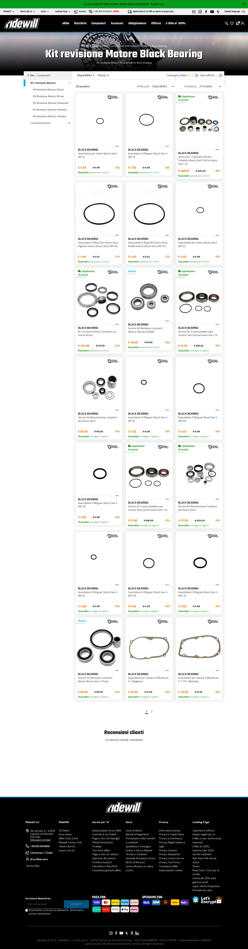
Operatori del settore (104, 858)
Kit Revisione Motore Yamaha (49, 116)
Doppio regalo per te (204, 834)
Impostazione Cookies (171, 870)
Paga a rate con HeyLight (106, 838)
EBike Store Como (68, 838)
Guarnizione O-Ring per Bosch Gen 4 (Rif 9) (147, 419)
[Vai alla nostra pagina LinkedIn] (137, 933)
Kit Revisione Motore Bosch (48, 89)
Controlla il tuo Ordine (104, 834)
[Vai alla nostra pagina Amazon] (132, 933)
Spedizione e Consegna (138, 846)
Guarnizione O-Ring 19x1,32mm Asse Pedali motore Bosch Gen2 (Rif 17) (148, 244)
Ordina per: (143, 86)
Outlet (196, 866)
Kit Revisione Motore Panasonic (51, 103)
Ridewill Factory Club (70, 842)
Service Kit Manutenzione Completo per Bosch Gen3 (97, 419)
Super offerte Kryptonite (206, 886)
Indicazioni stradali (40, 840)
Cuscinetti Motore (40, 123)
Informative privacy (170, 830)
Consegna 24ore (177, 75)
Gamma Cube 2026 (203, 850)
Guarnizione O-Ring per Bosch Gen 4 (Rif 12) (97, 505)
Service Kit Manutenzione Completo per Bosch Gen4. (197, 508)
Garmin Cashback (202, 854)
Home (84, 46)
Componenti (98, 23)
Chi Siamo (64, 830)
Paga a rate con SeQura (105, 854)
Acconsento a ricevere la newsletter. (56, 912)
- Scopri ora (156, 4)
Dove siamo (65, 834)
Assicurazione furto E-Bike (106, 830)
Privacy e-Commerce (170, 838)
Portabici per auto (202, 890)
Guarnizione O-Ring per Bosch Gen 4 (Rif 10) (198, 419)
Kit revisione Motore (138, 46)
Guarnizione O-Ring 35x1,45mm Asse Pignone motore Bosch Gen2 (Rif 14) (98, 244)
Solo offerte (207, 75)
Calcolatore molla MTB (104, 866)
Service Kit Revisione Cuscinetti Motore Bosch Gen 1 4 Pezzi (95, 679)
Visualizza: (190, 86)
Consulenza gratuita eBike (106, 870)
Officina (156, 23)
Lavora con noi (67, 850)
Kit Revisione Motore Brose (48, 96)
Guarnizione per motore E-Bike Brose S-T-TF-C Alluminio (198, 679)
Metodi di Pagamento (137, 834)
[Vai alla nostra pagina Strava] (127, 933)
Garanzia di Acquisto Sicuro (140, 858)
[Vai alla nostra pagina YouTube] (121, 933)
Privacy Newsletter (169, 854)
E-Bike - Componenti (113, 46)
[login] (243, 23)
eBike (66, 23)
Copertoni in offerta (203, 830)
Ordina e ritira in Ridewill (139, 850)
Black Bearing (159, 46)
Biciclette (80, 23)
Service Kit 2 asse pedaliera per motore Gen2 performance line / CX (198, 333)
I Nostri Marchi (67, 846)
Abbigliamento (137, 23)
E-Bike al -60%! (176, 23)
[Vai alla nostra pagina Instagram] (111, 933)
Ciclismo (94, 46)
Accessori (117, 23)
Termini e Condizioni (136, 854)
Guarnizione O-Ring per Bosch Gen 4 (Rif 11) (147, 155)
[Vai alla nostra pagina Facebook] (116, 933)
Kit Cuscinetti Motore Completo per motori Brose (97, 333)
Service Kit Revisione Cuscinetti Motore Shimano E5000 (145, 330)
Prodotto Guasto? (102, 862)
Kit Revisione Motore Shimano (50, 109)
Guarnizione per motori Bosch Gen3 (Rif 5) (97, 155)
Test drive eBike (101, 850)
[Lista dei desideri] (232, 23)
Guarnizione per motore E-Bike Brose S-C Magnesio (148, 679)
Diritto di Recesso (135, 862)
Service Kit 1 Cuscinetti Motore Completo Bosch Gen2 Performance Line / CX (198, 160)
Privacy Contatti (168, 850)
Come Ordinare (134, 830)
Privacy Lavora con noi (171, 858)
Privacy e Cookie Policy (171, 834)
